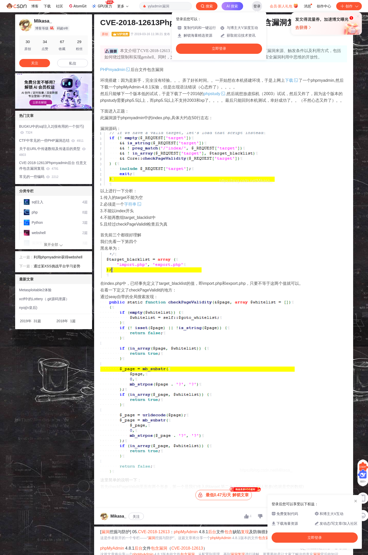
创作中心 (324, 6)
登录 (257, 6)
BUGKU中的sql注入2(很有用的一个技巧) (51, 129)
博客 (34, 6)
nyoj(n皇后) (28, 308)
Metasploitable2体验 (35, 290)
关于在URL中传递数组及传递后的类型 (52, 152)
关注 (136, 516)
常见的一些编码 (38, 177)
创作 (349, 6)
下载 (47, 6)
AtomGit (77, 6)
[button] (49, 104)
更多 (122, 6)
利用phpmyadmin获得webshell (58, 257)
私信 (72, 63)
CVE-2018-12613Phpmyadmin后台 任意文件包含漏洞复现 (53, 166)
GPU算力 (103, 5)
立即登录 (219, 49)
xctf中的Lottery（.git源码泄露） (44, 299)
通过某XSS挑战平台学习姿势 (57, 266)
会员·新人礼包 (284, 5)
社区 (59, 6)
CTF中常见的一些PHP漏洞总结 (51, 140)
